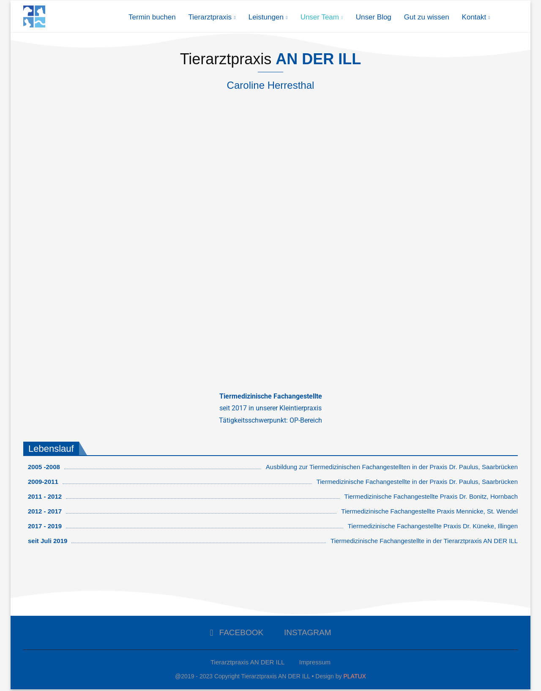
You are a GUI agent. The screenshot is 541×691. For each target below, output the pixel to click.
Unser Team (320, 17)
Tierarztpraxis (210, 17)
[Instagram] (304, 635)
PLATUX (354, 678)
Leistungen (266, 17)
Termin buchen (152, 17)
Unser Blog (373, 17)
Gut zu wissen (426, 17)
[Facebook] (236, 635)
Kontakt (474, 17)
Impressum (315, 664)
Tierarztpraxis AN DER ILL (247, 664)
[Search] (513, 17)
